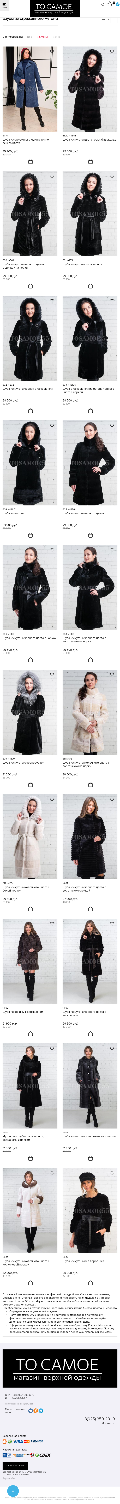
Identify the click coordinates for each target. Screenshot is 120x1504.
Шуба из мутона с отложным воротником (90, 1136)
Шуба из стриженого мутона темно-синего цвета (26, 141)
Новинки (56, 37)
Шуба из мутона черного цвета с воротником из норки (84, 639)
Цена (29, 37)
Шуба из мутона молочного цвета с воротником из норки (86, 764)
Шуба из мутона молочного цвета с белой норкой (26, 889)
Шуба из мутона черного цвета (83, 513)
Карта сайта (9, 1478)
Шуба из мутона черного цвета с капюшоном (84, 1013)
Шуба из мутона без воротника (83, 1261)
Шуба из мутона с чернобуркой (23, 762)
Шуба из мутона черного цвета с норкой (29, 638)
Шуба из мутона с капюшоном (82, 264)
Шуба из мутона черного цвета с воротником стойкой (84, 889)
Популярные (42, 37)
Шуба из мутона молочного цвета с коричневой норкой (26, 1262)
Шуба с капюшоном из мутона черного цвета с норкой (88, 390)
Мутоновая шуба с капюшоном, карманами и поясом (23, 1138)
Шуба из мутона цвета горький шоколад (89, 139)
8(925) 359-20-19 (100, 1418)
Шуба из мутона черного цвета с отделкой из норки (24, 266)
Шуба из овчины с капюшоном (23, 1012)
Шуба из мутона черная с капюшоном (28, 389)
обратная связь (15, 1465)
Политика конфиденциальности (19, 1404)
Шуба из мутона (13, 513)
